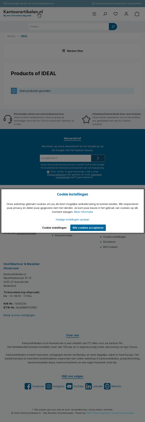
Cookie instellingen (54, 227)
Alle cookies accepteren (88, 227)
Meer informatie (83, 211)
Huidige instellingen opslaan (72, 219)
